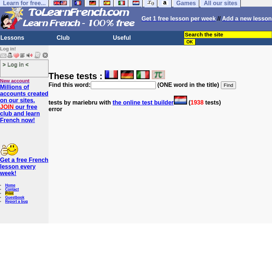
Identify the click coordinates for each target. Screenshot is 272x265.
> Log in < (16, 64)
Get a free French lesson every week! (24, 166)
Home (10, 185)
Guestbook (14, 197)
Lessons (12, 38)
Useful (122, 38)
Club (63, 38)
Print (9, 193)
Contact (12, 189)
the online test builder (142, 102)
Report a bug (16, 201)
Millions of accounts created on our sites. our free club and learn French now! (24, 103)
